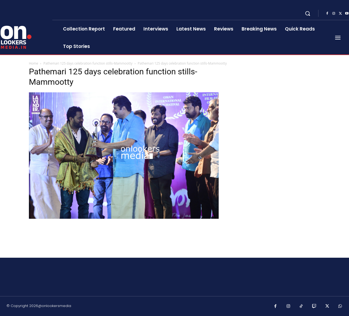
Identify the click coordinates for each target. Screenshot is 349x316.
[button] (307, 13)
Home (33, 63)
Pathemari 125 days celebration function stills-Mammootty (88, 63)
